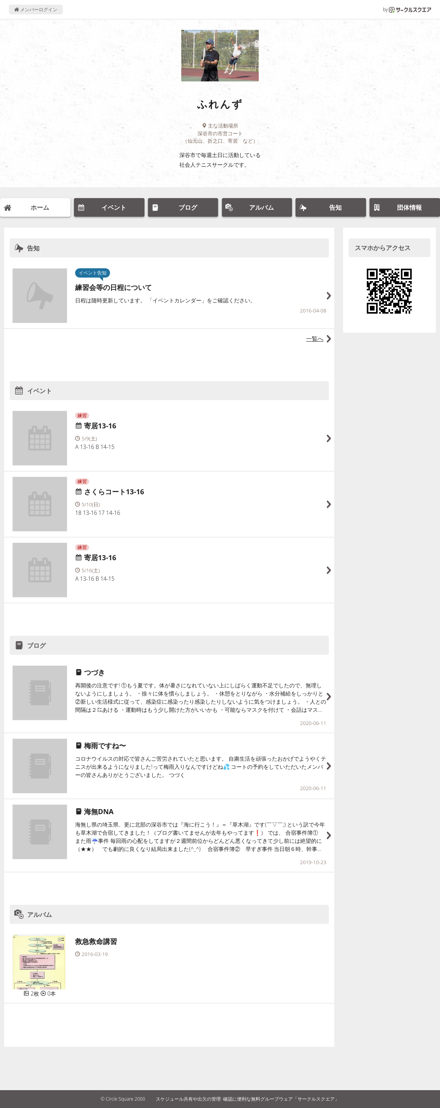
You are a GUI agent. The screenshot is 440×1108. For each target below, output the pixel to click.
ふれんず (220, 104)
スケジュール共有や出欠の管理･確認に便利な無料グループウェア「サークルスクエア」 (247, 1099)
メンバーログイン (35, 9)
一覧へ (314, 338)
